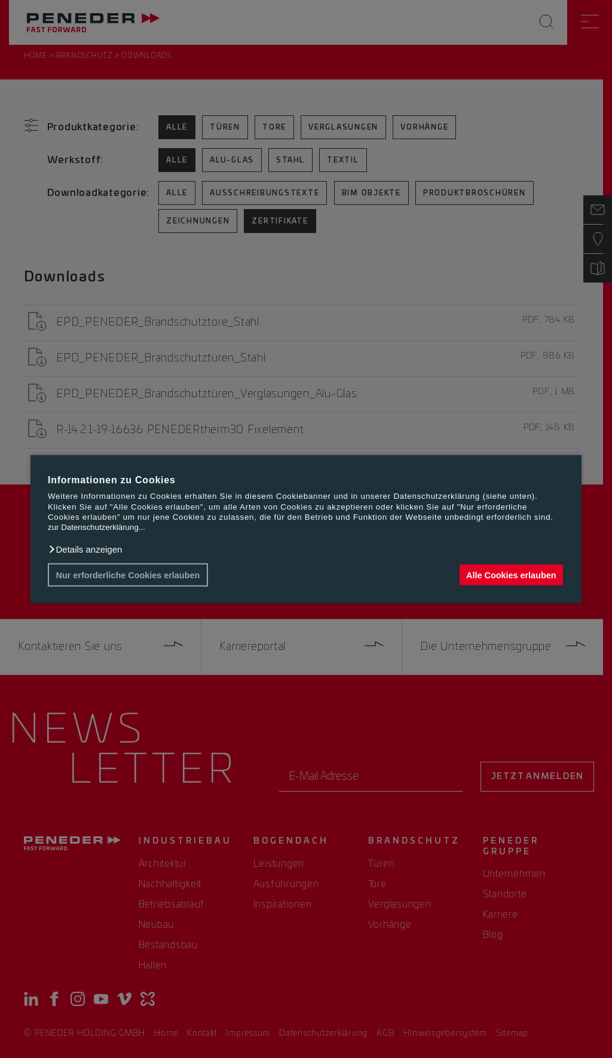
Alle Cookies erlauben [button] (511, 574)
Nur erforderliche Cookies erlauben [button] (128, 574)
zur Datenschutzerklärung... (96, 527)
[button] (85, 549)
